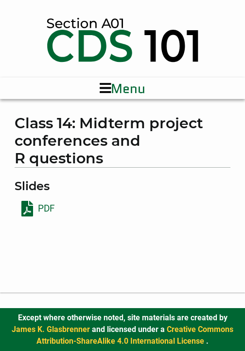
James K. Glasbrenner (52, 329)
